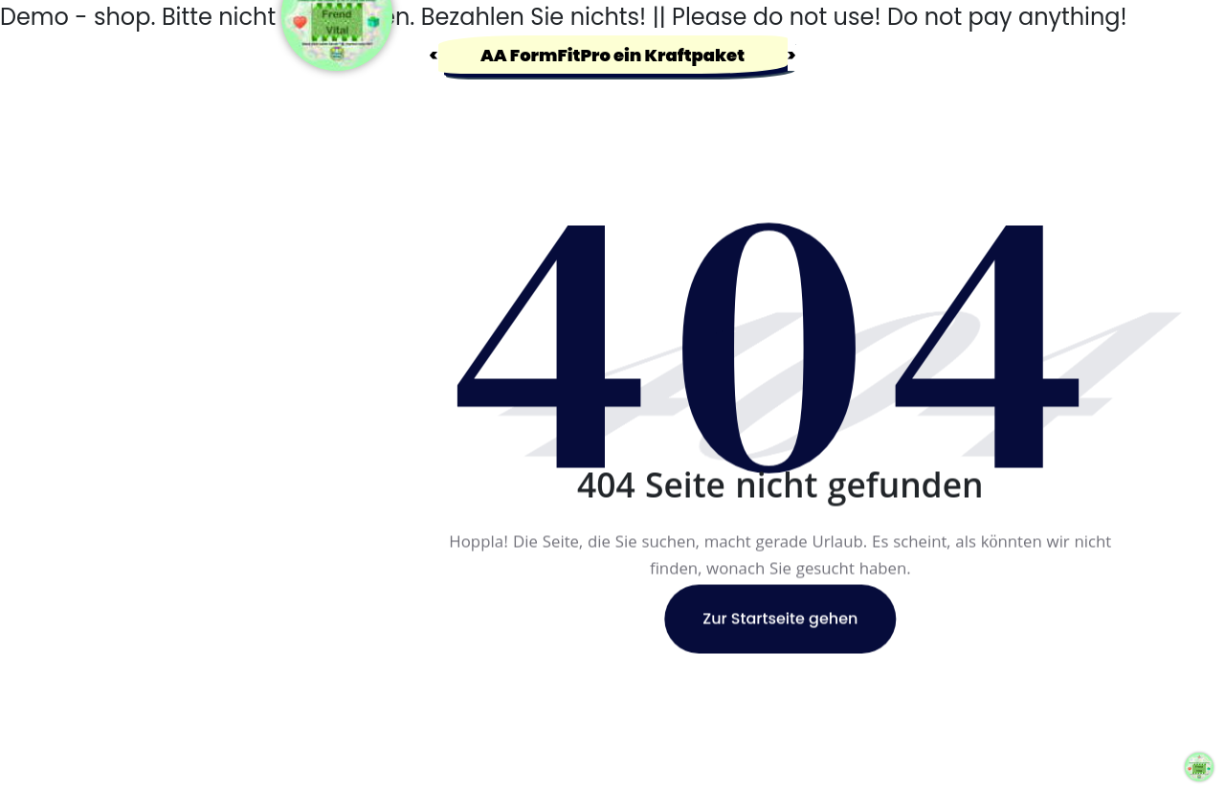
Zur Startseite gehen (780, 619)
